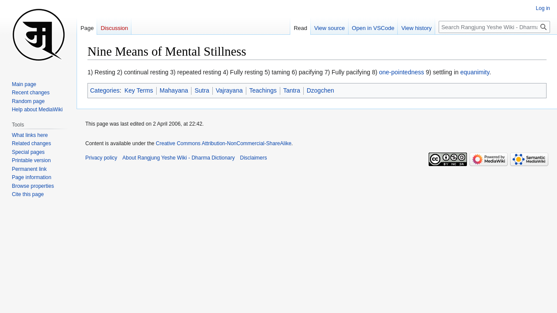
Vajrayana (229, 90)
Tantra (291, 90)
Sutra (202, 90)
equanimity (475, 72)
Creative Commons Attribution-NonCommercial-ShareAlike (223, 143)
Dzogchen (320, 90)
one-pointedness (401, 72)
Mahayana (174, 90)
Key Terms (138, 90)
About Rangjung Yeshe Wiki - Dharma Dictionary (178, 158)
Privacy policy (101, 158)
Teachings (263, 90)
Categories (105, 90)
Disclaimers (253, 158)
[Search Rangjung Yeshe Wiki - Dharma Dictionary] (494, 27)
